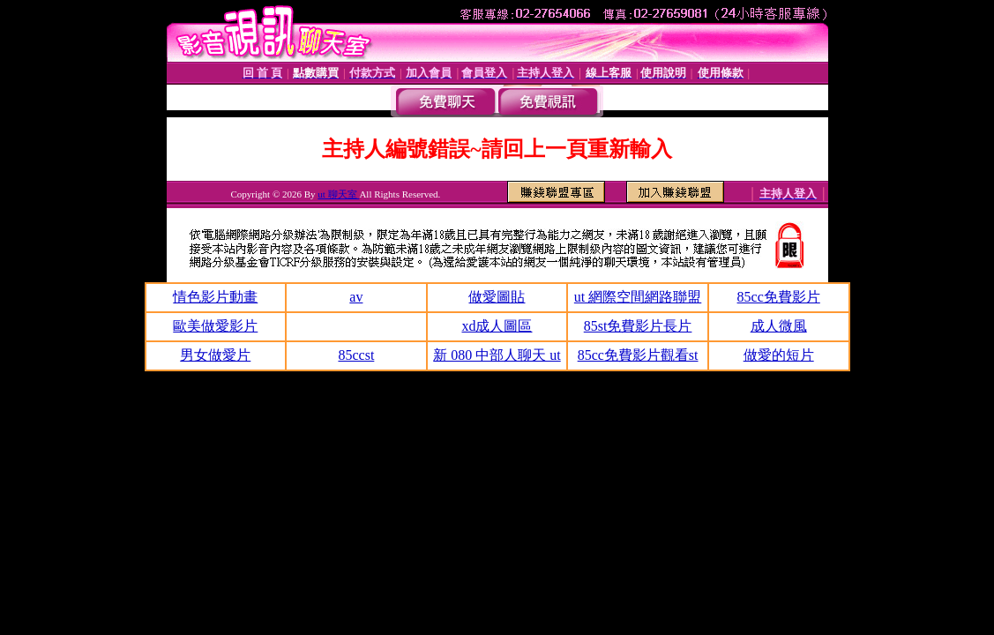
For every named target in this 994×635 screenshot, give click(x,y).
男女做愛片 (215, 354)
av (355, 296)
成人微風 (779, 325)
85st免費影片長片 (638, 325)
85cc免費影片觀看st (638, 354)
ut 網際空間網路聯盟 (637, 296)
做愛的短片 (779, 354)
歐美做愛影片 (215, 325)
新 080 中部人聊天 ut (496, 354)
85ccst (356, 354)
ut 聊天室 (338, 194)
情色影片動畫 (215, 296)
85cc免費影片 (778, 296)
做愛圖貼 (496, 296)
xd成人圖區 (496, 325)
